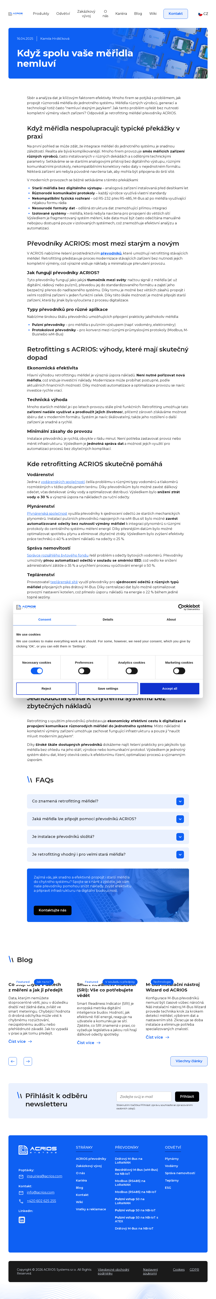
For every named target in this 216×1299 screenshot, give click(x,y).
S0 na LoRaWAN (129, 1201)
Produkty (41, 14)
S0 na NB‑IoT (135, 1210)
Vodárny (171, 1166)
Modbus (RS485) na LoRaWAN (130, 1183)
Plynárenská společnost (47, 514)
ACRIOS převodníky (91, 1159)
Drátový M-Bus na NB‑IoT (134, 1228)
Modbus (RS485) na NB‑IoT (136, 1192)
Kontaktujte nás (52, 910)
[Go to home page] (15, 14)
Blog (138, 14)
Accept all (169, 688)
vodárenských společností (63, 482)
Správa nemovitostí (180, 1173)
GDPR (194, 1270)
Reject (46, 688)
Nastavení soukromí (150, 1271)
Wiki (153, 14)
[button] (201, 14)
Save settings (108, 688)
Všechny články (189, 1061)
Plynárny (172, 1159)
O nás (105, 14)
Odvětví (63, 14)
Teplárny (172, 1180)
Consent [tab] (44, 619)
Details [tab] (108, 619)
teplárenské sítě (64, 582)
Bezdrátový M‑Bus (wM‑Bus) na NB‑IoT (136, 1171)
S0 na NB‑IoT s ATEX (136, 1219)
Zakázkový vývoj (86, 14)
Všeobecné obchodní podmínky (113, 1271)
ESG (168, 1188)
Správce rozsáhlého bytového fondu (58, 555)
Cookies (179, 1270)
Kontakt (176, 14)
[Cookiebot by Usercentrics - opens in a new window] (181, 607)
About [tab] (171, 619)
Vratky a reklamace (91, 1209)
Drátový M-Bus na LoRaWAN (128, 1160)
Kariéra (121, 14)
